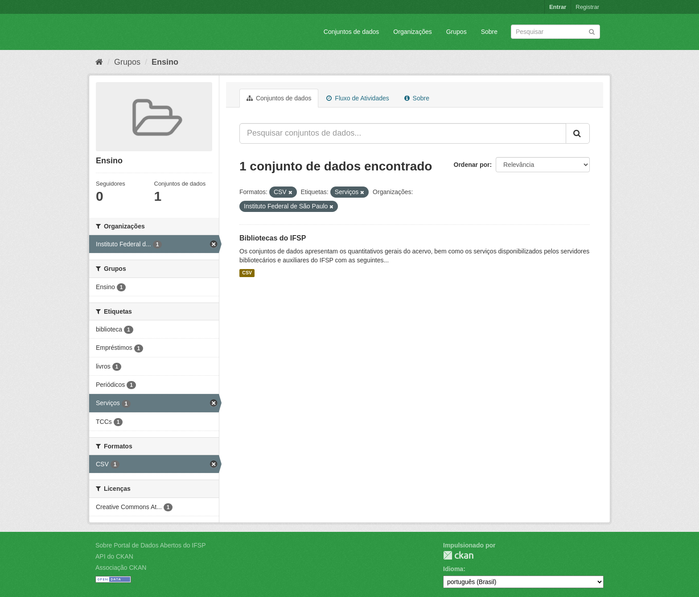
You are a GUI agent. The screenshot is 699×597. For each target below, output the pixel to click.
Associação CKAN (120, 567)
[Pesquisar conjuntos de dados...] (402, 133)
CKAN (458, 555)
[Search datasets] (555, 32)
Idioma (453, 568)
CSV (247, 273)
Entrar (557, 7)
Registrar (587, 7)
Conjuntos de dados (351, 31)
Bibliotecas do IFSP (272, 238)
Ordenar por (472, 164)
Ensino (165, 62)
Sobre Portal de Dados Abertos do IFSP (150, 545)
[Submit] (592, 31)
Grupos (456, 31)
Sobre (489, 31)
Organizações (412, 31)
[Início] (99, 62)
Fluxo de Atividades (357, 98)
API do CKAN (114, 556)
